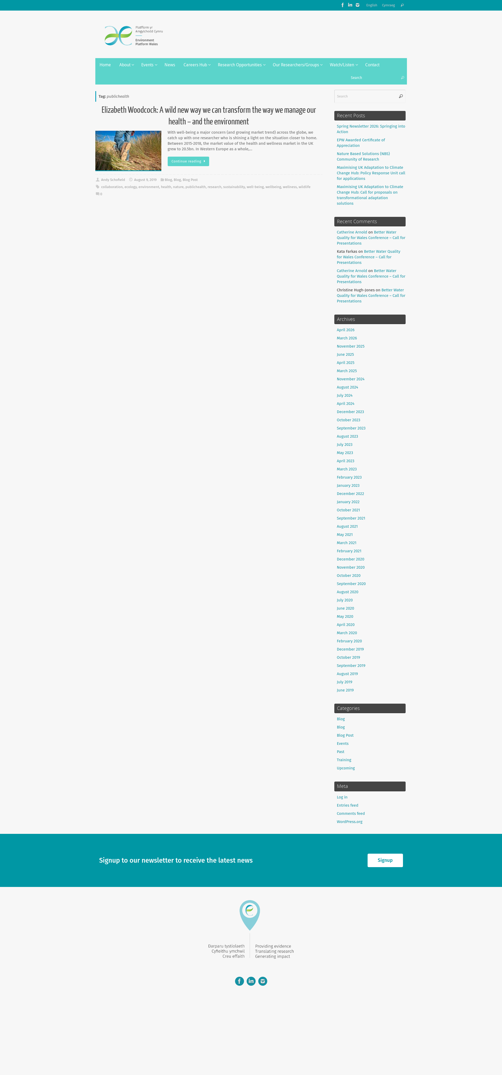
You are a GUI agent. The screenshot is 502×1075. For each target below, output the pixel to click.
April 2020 (346, 624)
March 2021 (346, 542)
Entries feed (347, 805)
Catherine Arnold (352, 232)
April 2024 (346, 403)
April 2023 (345, 461)
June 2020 (345, 608)
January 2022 (348, 501)
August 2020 (348, 592)
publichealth (195, 187)
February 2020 (349, 641)
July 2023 (345, 444)
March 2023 (347, 469)
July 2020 (345, 600)
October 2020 (349, 575)
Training (344, 760)
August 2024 (347, 387)
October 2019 (348, 657)
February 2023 (349, 477)
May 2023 (345, 452)
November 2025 (351, 346)
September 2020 (351, 583)
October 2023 (348, 420)
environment (149, 187)
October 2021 (348, 510)
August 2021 (347, 526)
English (371, 5)
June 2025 (345, 354)
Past (340, 751)
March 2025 (347, 370)
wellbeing (273, 187)
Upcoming (346, 768)
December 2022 (350, 493)
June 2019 (345, 690)
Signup (385, 860)
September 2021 (351, 518)
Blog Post (190, 179)
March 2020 (347, 632)
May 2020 (345, 616)
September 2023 (351, 428)
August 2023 (347, 436)
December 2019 (350, 649)
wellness (290, 187)
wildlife (305, 187)
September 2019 (351, 665)
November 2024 (351, 379)
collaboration (112, 187)
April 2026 (346, 330)
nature (178, 187)
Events (343, 743)
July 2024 (345, 395)
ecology (130, 187)
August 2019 (347, 673)
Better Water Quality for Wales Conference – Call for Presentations (371, 238)
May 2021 (345, 534)
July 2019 (345, 682)
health (166, 187)
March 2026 (347, 338)
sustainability (234, 187)
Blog (168, 179)
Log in (342, 797)
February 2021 (349, 551)
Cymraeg (388, 5)
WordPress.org (350, 821)
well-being (255, 187)
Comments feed (351, 813)
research (214, 187)
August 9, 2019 (145, 179)
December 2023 (350, 411)
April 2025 (345, 362)
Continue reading (189, 161)
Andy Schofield (113, 179)
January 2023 (348, 485)
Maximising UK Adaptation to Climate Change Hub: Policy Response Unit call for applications (371, 173)
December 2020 (350, 559)
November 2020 (351, 567)
